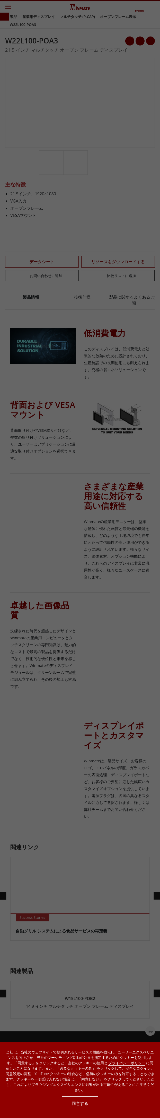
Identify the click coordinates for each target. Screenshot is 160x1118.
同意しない (90, 1079)
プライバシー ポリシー (126, 1062)
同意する (80, 1103)
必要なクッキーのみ (76, 1068)
